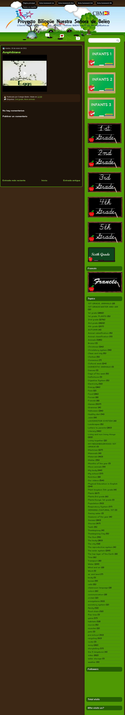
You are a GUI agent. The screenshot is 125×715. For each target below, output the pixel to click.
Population (93, 503)
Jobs (90, 417)
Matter (91, 460)
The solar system (96, 550)
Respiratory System (98, 507)
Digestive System (96, 380)
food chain (93, 611)
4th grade (93, 326)
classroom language (98, 588)
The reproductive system (100, 547)
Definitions (93, 377)
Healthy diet (94, 414)
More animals (29, 99)
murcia (91, 625)
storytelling (93, 648)
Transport (93, 561)
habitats (92, 621)
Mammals (93, 453)
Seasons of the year (98, 517)
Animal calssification (98, 333)
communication (95, 594)
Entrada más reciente (13, 180)
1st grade (92, 313)
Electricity (93, 384)
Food (90, 394)
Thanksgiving (94, 530)
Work (90, 571)
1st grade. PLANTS (97, 316)
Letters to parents (97, 428)
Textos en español (29, 7)
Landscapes (94, 424)
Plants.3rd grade (96, 496)
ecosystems (94, 601)
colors (91, 591)
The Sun (92, 537)
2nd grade (19, 99)
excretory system (96, 605)
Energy (91, 387)
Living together (95, 440)
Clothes (92, 357)
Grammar (92, 407)
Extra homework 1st (46, 3)
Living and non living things (101, 434)
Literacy (92, 431)
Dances (91, 370)
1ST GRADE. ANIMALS (99, 303)
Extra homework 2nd (65, 3)
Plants (91, 493)
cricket (91, 598)
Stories (91, 523)
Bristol (91, 343)
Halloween (93, 411)
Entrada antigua (71, 180)
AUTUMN (93, 330)
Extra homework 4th (104, 3)
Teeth (90, 527)
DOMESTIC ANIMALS (99, 367)
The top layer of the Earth (101, 554)
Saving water (94, 513)
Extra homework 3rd (85, 3)
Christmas (93, 347)
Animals (92, 340)
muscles (92, 628)
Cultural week (94, 363)
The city (92, 544)
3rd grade (93, 323)
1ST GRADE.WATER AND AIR (103, 307)
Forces (91, 397)
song (90, 645)
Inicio (44, 180)
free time (92, 615)
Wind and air (94, 567)
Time (90, 557)
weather (92, 662)
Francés (92, 400)
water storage (95, 658)
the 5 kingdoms (96, 652)
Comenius (93, 360)
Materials (92, 456)
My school (93, 473)
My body (92, 470)
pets (90, 631)
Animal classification (98, 336)
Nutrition (92, 477)
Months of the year (98, 463)
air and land (94, 574)
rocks (90, 642)
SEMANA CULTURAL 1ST (101, 510)
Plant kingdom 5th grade (100, 490)
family (91, 608)
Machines (93, 450)
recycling (92, 638)
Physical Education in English (103, 484)
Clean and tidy (95, 353)
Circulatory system (97, 350)
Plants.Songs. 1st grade (99, 500)
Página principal (29, 3)
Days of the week (96, 374)
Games (91, 404)
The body (92, 540)
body (90, 577)
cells (90, 584)
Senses (91, 520)
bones (91, 581)
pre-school (93, 635)
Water (91, 564)
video (90, 655)
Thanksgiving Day (96, 533)
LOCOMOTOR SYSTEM (100, 421)
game (90, 618)
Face (90, 390)
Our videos (93, 480)
